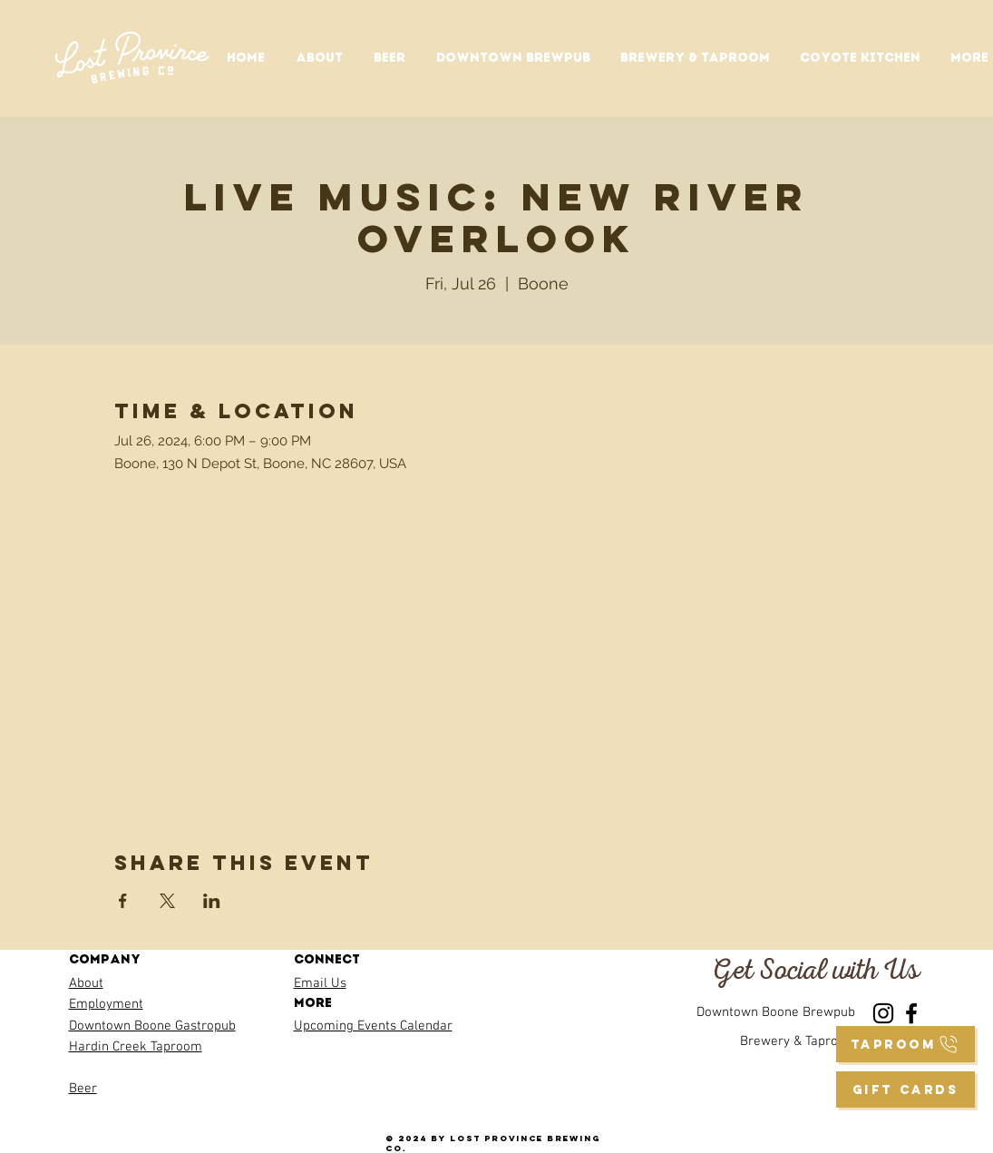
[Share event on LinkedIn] (211, 901)
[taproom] (905, 1044)
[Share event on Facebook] (122, 901)
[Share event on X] (167, 901)
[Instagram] (883, 1013)
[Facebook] (911, 1013)
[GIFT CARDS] (905, 1089)
